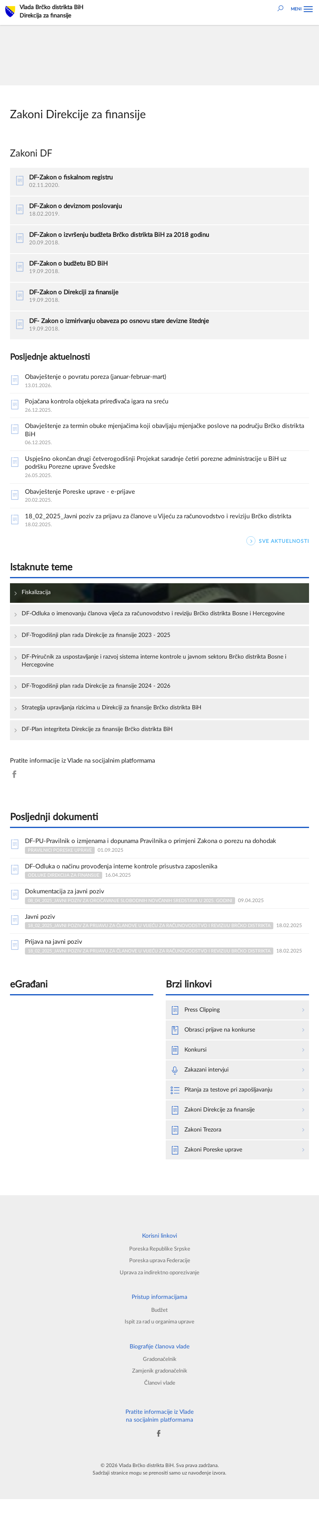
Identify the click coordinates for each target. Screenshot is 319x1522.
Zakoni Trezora (198, 1149)
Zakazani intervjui (201, 1088)
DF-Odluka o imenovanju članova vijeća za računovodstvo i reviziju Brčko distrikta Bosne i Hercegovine (145, 624)
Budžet (160, 1331)
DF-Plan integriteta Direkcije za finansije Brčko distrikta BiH (103, 746)
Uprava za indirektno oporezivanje (159, 1293)
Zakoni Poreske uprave (209, 1170)
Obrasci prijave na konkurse (215, 1048)
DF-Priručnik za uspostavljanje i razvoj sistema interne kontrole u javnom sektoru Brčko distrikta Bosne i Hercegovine (153, 676)
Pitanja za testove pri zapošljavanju (225, 1108)
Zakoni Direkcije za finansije (216, 1129)
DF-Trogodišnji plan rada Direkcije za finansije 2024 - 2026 (102, 702)
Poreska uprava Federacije (160, 1281)
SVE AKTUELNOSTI (277, 547)
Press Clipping (197, 1027)
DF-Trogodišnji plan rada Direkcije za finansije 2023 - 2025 (102, 650)
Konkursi (190, 1068)
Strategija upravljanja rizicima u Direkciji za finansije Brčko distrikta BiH (118, 724)
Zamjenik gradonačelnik (159, 1393)
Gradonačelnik (159, 1381)
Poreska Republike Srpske (159, 1269)
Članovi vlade (160, 1405)
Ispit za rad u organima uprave (159, 1343)
